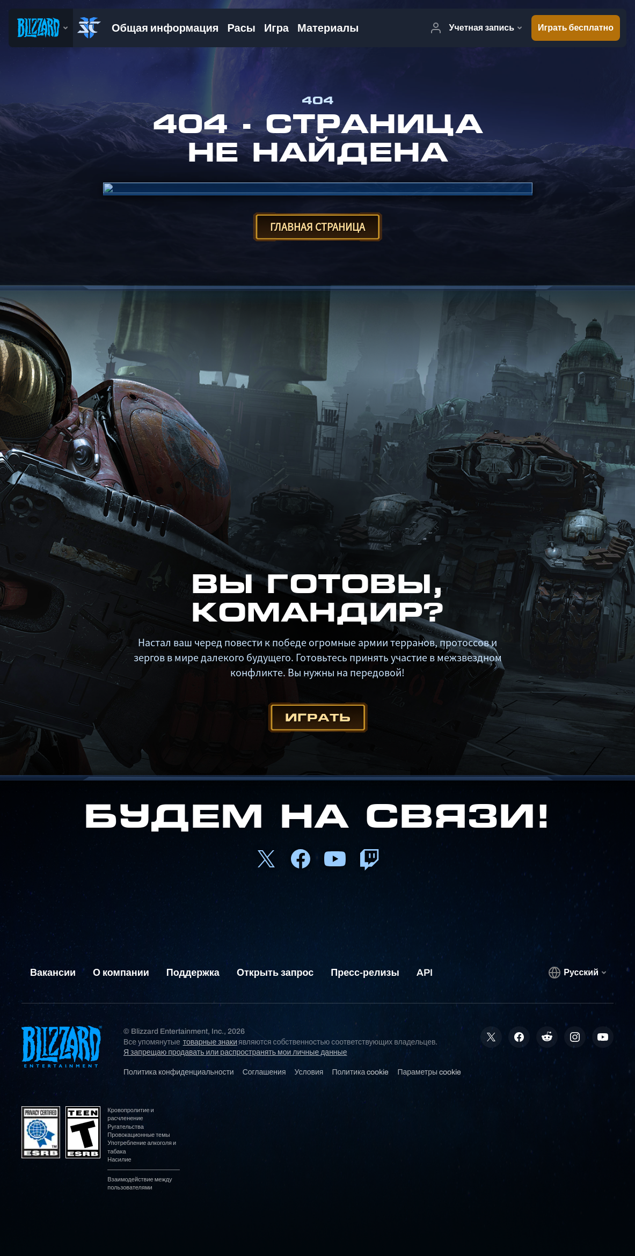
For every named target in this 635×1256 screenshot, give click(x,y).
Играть (318, 717)
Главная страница (317, 226)
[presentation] (41, 28)
